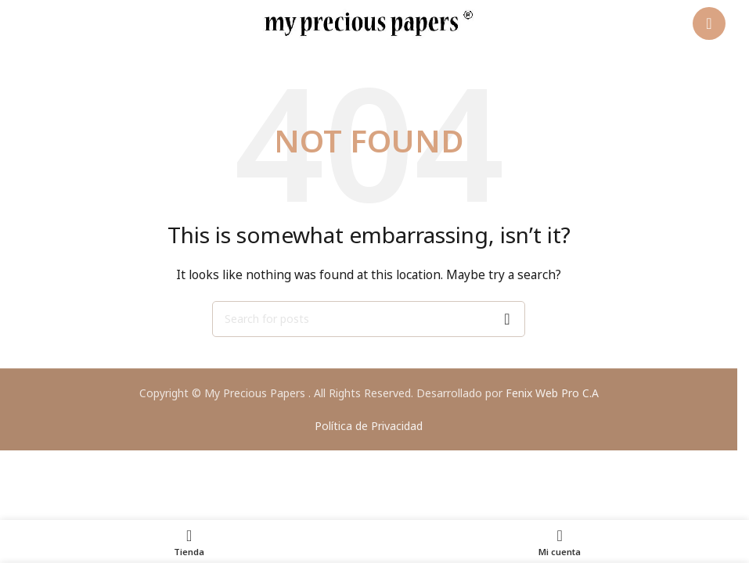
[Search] (368, 319)
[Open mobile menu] (709, 23)
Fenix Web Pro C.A (552, 392)
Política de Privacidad (369, 425)
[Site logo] (368, 22)
